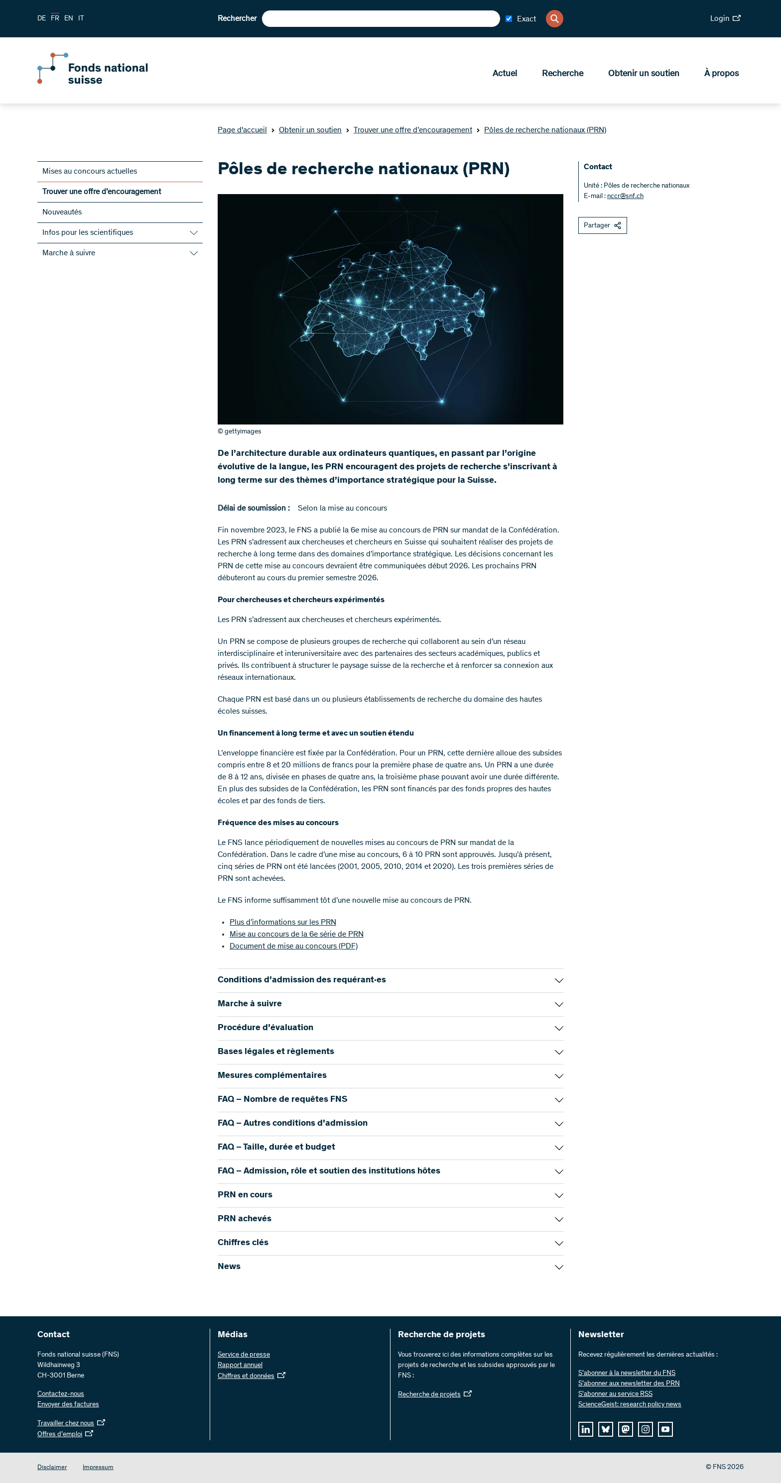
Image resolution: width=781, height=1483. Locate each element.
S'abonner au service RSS (615, 1394)
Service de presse (244, 1355)
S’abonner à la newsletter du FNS (626, 1373)
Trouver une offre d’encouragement (409, 130)
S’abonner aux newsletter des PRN (629, 1383)
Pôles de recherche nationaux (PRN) (541, 130)
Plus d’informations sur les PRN (283, 923)
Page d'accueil (242, 130)
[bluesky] (605, 1429)
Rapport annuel (240, 1365)
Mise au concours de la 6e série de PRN (297, 935)
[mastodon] (625, 1429)
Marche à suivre (68, 253)
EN (68, 18)
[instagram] (645, 1429)
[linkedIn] (585, 1429)
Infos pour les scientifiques (87, 233)
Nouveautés (62, 212)
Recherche (562, 75)
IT (81, 18)
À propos (721, 75)
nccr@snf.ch (625, 196)
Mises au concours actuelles (89, 172)
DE (41, 18)
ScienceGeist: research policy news (629, 1404)
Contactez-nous (60, 1394)
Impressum (98, 1468)
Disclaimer (52, 1468)
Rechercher (237, 19)
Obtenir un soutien (643, 75)
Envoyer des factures (68, 1404)
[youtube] (665, 1429)
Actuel (505, 75)
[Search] (554, 18)
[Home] (109, 84)
